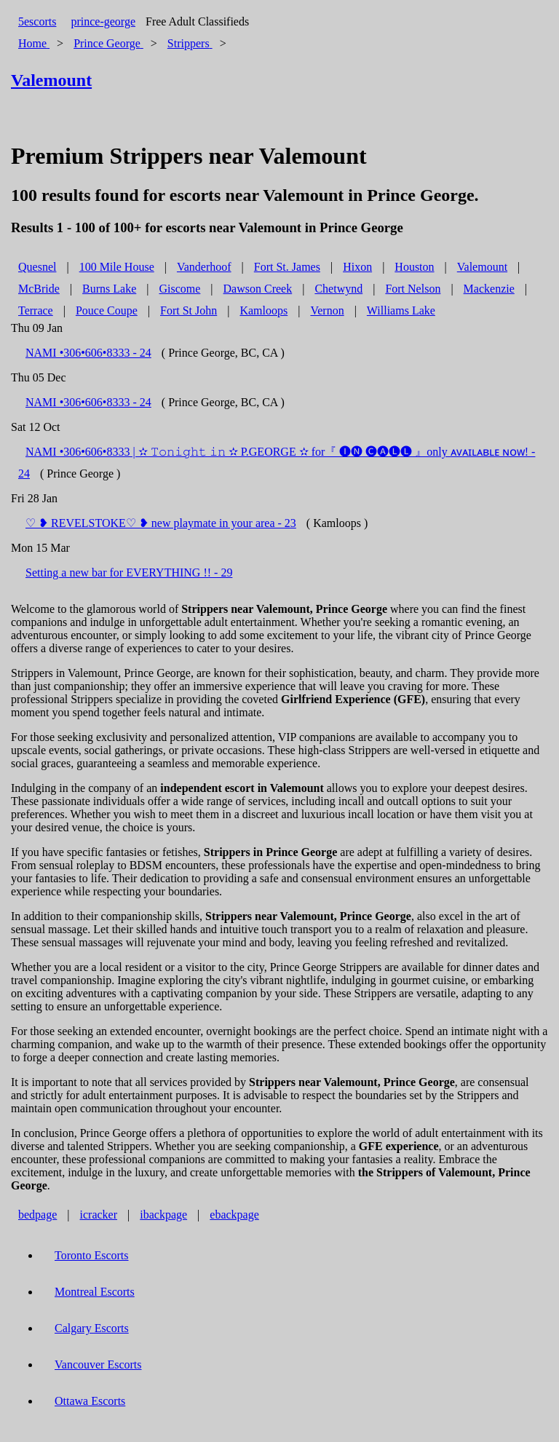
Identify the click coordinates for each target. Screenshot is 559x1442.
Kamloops (263, 310)
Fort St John (188, 310)
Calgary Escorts (92, 1328)
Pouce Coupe (107, 310)
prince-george (103, 21)
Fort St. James (287, 267)
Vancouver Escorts (98, 1364)
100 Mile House (116, 267)
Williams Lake (401, 310)
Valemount (482, 267)
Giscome (179, 288)
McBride (39, 288)
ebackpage (234, 1214)
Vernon (327, 310)
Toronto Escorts (92, 1255)
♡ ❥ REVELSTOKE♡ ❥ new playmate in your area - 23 (160, 523)
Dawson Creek (258, 288)
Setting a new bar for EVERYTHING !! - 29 (128, 572)
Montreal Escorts (95, 1291)
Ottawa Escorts (90, 1401)
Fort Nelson (412, 288)
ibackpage (163, 1214)
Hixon (357, 267)
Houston (414, 267)
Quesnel (37, 267)
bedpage (37, 1214)
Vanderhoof (204, 267)
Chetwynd (338, 288)
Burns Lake (109, 288)
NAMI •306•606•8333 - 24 (88, 352)
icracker (99, 1214)
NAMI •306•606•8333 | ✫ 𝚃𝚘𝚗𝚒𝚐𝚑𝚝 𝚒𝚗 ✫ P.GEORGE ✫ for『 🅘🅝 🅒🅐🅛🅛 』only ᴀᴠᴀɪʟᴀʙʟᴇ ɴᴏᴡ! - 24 (276, 462)
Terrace (35, 310)
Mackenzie (489, 288)
